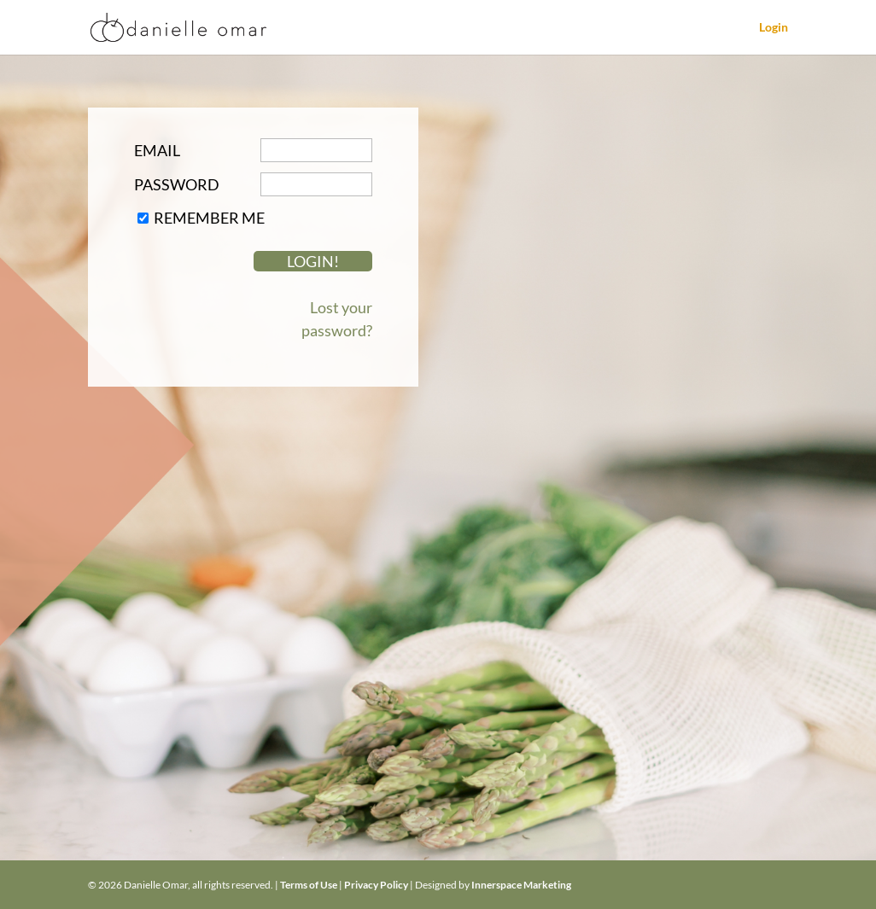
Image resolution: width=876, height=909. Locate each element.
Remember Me (209, 217)
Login (773, 27)
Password (176, 184)
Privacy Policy (376, 884)
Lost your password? (336, 319)
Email (157, 150)
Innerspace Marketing (521, 884)
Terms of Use (308, 884)
